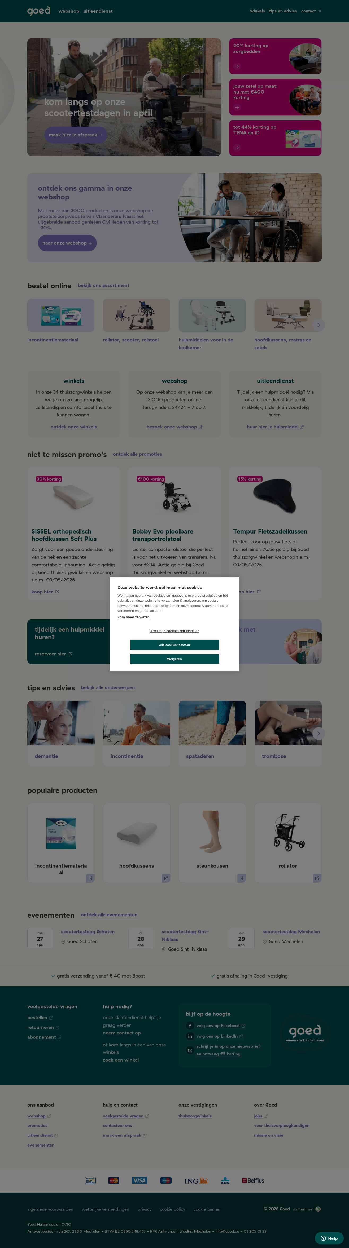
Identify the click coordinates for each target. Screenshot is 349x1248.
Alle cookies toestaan (206, 637)
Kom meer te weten (133, 624)
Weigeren (174, 652)
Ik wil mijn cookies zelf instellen (145, 638)
